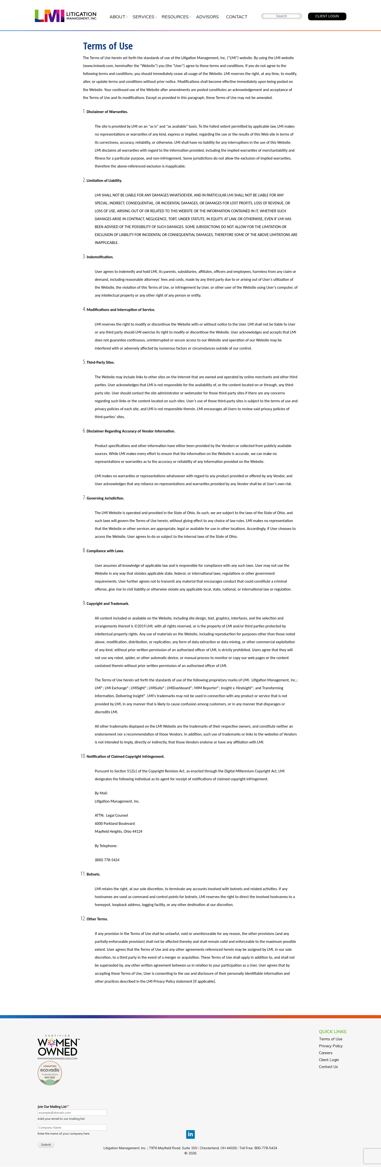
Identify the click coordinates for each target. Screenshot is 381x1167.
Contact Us (328, 1066)
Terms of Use (330, 1039)
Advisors (207, 17)
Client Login (329, 1059)
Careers (326, 1052)
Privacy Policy (331, 1046)
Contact (236, 17)
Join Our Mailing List (52, 1107)
